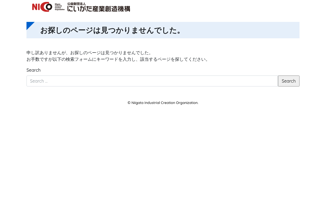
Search (33, 70)
